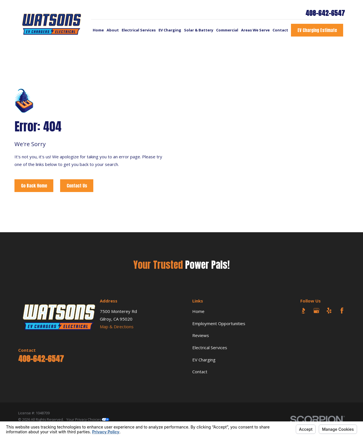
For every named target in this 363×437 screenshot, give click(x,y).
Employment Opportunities (218, 323)
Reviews (200, 335)
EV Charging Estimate (317, 30)
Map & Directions (117, 326)
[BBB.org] (303, 311)
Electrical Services (209, 347)
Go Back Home (34, 185)
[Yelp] (329, 311)
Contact (199, 371)
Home (198, 311)
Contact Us (77, 185)
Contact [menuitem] (280, 30)
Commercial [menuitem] (227, 30)
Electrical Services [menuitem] (139, 30)
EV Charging (204, 360)
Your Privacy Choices (87, 419)
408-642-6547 (325, 13)
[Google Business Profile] (316, 311)
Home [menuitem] (98, 30)
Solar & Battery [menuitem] (198, 30)
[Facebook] (342, 311)
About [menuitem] (113, 30)
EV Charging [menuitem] (170, 30)
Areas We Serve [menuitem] (255, 30)
